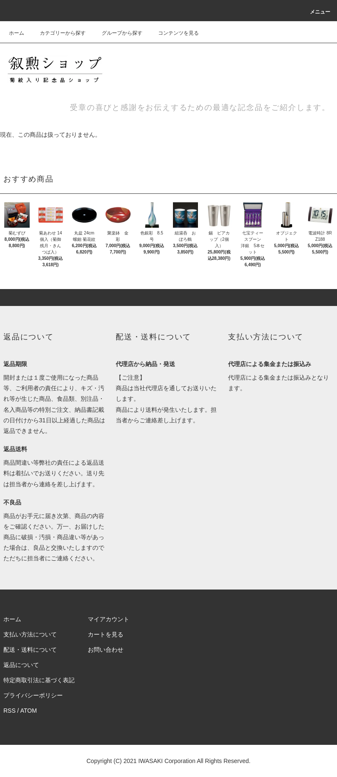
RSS (9, 710)
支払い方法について (30, 634)
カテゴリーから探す (58, 33)
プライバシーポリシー (33, 695)
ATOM (28, 710)
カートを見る (105, 634)
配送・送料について (30, 649)
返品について (21, 664)
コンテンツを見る (173, 33)
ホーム (16, 33)
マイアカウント (108, 619)
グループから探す (117, 33)
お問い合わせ (105, 649)
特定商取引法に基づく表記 (39, 680)
